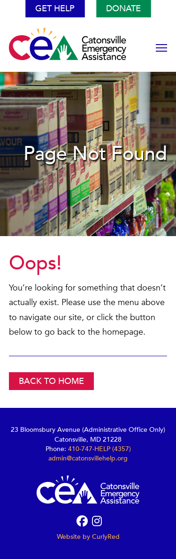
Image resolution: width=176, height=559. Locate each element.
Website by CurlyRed (88, 536)
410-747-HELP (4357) (99, 448)
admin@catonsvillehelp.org (88, 458)
